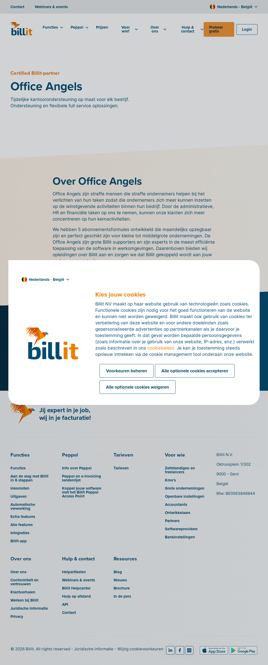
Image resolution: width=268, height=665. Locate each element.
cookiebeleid (160, 348)
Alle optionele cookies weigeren (137, 387)
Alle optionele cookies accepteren (194, 371)
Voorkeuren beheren (126, 371)
